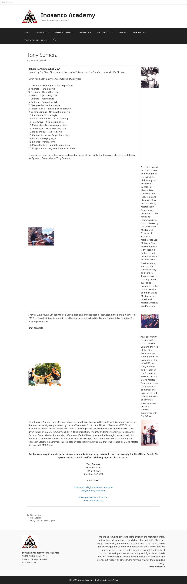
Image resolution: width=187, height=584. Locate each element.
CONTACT (123, 32)
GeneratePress (111, 580)
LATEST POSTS (42, 32)
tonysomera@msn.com (93, 490)
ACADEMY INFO (106, 32)
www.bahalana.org (93, 500)
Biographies (35, 515)
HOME (28, 32)
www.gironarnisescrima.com (93, 497)
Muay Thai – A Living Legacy (42, 520)
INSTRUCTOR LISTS (65, 32)
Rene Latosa (35, 518)
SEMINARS (86, 32)
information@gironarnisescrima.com (93, 487)
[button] (54, 40)
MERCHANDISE (140, 32)
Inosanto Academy (68, 15)
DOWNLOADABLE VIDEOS (36, 40)
